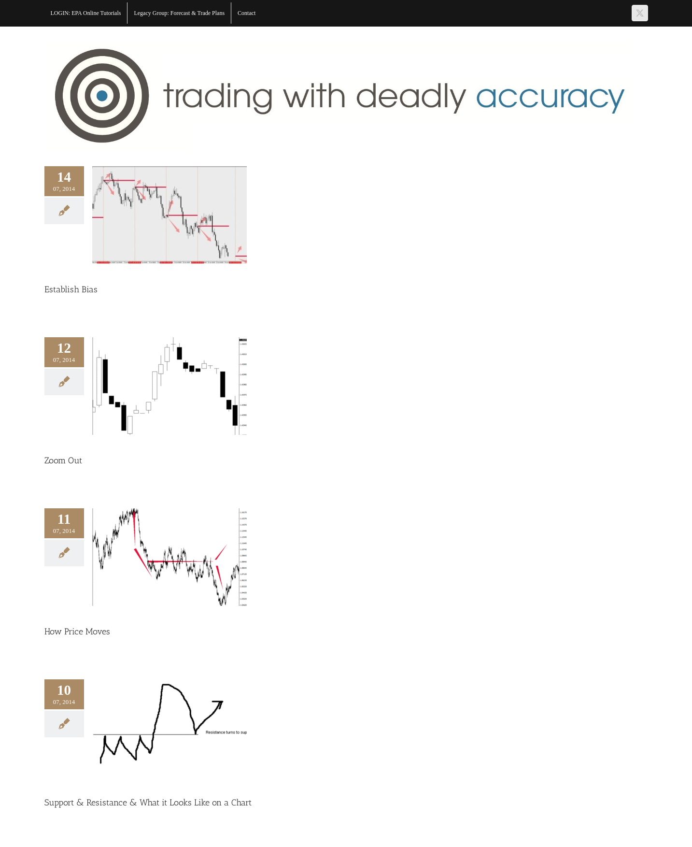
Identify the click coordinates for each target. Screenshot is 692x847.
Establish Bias (71, 289)
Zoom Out (63, 460)
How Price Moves (77, 631)
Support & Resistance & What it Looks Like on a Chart (148, 802)
